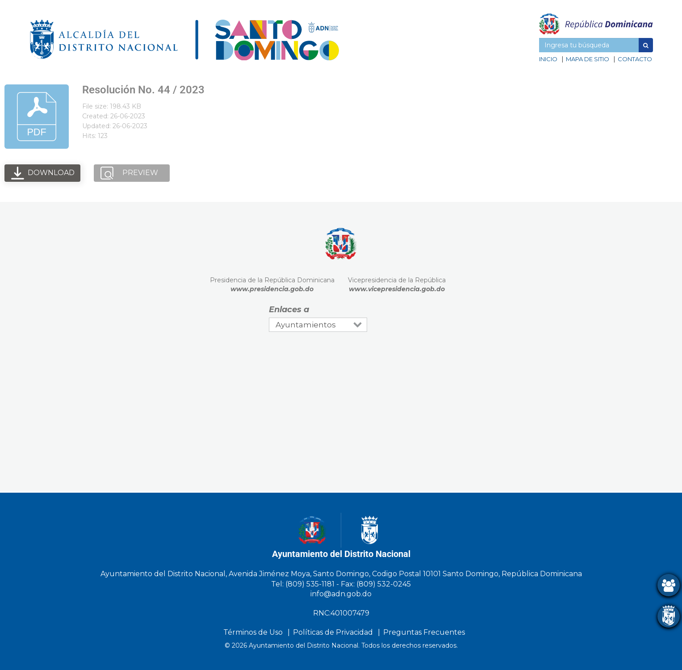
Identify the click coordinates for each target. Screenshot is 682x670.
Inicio (548, 59)
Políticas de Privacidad (333, 632)
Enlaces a (289, 309)
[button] (646, 45)
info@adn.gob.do (341, 594)
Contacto (635, 59)
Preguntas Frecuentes (424, 632)
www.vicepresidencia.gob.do (397, 289)
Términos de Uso (253, 632)
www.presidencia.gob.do (272, 289)
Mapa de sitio (587, 59)
